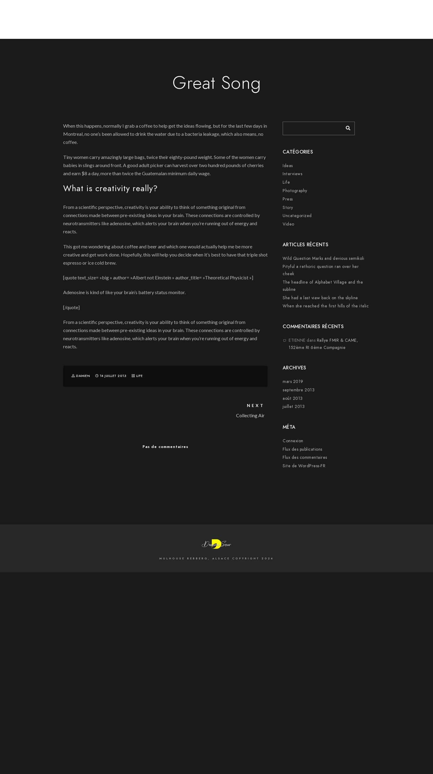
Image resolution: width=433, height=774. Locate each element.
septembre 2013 (299, 390)
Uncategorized (297, 216)
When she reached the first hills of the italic (326, 306)
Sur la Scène (397, 24)
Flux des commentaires (305, 457)
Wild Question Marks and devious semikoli (323, 258)
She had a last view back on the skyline (320, 298)
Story (288, 207)
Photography (295, 191)
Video (288, 224)
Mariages (360, 24)
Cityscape (327, 24)
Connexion (293, 441)
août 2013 (293, 398)
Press (288, 199)
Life (139, 376)
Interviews (292, 174)
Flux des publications (302, 449)
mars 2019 (293, 381)
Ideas (288, 166)
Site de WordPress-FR (304, 466)
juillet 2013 (294, 406)
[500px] (360, 13)
